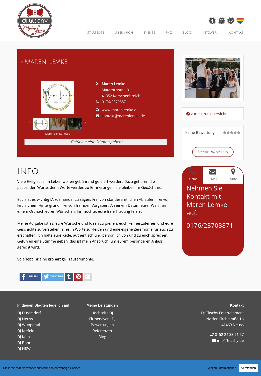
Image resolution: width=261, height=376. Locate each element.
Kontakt (236, 32)
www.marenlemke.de (120, 109)
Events (149, 32)
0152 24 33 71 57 (229, 334)
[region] (130, 368)
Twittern (53, 277)
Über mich (124, 32)
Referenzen (102, 330)
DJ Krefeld (25, 330)
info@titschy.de (230, 340)
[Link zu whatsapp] (230, 20)
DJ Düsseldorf (29, 312)
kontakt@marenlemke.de (123, 115)
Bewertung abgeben (213, 151)
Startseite (95, 32)
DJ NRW (24, 348)
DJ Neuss (25, 318)
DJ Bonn (24, 342)
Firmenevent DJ (102, 318)
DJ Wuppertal (28, 324)
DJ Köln (23, 336)
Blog (187, 32)
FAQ (168, 32)
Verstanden (248, 368)
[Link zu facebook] (212, 20)
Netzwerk (210, 32)
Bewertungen (102, 324)
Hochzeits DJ (102, 312)
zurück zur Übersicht (205, 113)
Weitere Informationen (222, 368)
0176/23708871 (209, 225)
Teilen (30, 277)
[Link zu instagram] (221, 20)
